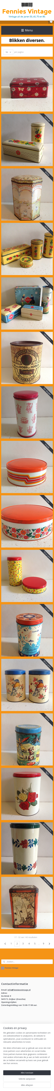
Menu (27, 30)
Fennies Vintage (9, 968)
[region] (27, 1049)
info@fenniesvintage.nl (19, 990)
